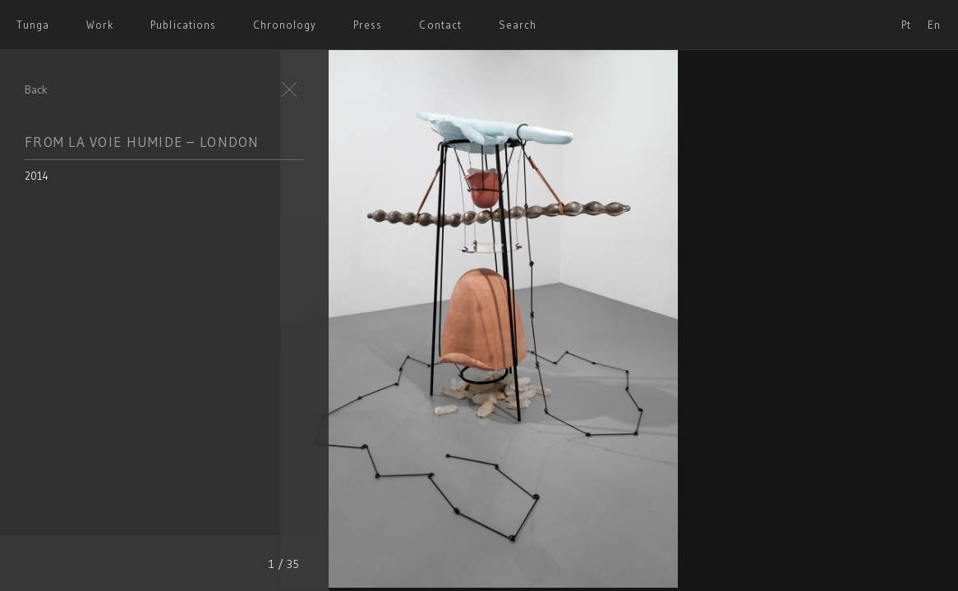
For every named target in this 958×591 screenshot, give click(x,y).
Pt (906, 24)
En (934, 24)
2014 (36, 175)
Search (518, 24)
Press (367, 24)
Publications (182, 24)
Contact (440, 24)
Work (99, 24)
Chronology (284, 24)
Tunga (32, 24)
